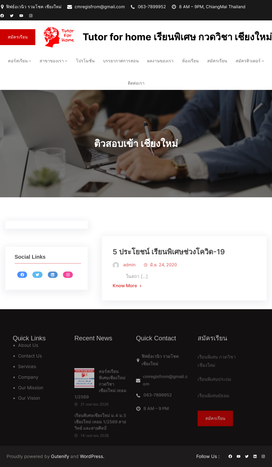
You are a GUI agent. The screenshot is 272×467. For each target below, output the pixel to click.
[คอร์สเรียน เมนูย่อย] (30, 60)
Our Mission (30, 387)
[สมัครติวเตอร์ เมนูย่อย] (263, 60)
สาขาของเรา (52, 60)
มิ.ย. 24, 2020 (163, 284)
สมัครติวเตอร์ (248, 60)
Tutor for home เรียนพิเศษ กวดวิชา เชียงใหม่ (177, 37)
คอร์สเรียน (18, 60)
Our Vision (29, 398)
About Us (28, 345)
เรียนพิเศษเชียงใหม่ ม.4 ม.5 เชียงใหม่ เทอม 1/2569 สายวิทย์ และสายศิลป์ (100, 444)
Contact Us (30, 356)
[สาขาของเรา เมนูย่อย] (66, 60)
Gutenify (60, 456)
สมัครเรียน (18, 37)
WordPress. (92, 456)
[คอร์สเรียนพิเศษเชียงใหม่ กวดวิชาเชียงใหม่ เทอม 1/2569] (84, 402)
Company (28, 377)
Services (27, 366)
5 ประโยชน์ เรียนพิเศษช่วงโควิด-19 (169, 272)
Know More (125, 305)
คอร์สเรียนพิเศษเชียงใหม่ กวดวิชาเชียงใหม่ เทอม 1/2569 (100, 406)
